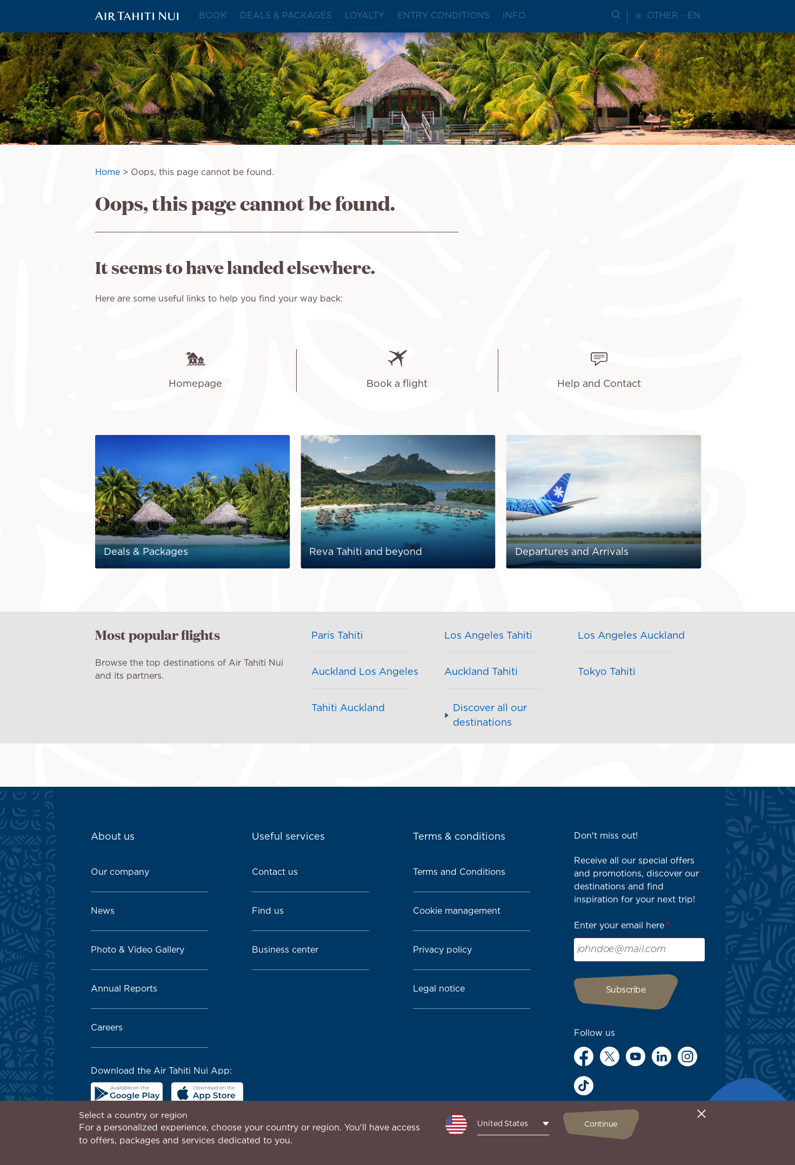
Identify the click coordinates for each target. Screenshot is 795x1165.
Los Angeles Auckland (631, 636)
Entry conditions (443, 16)
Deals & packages (286, 16)
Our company (120, 872)
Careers (107, 1028)
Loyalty (364, 16)
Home (107, 173)
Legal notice (439, 989)
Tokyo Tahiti (607, 672)
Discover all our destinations (490, 715)
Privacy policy (442, 950)
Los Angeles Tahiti (488, 636)
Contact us (275, 872)
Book (213, 16)
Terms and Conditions (459, 872)
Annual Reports (124, 989)
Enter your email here (619, 926)
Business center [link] (285, 950)
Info (514, 16)
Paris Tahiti (337, 636)
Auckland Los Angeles (364, 672)
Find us (268, 911)
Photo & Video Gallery (137, 950)
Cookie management (456, 911)
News (103, 911)
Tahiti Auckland (348, 708)
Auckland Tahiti (481, 672)
